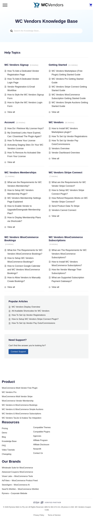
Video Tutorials (8, 450)
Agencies (37, 436)
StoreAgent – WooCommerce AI (16, 485)
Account (9, 122)
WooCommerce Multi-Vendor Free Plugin (19, 388)
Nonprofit (37, 449)
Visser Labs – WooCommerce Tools (17, 476)
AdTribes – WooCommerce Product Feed (20, 480)
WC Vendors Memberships (20, 172)
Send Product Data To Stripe (66, 206)
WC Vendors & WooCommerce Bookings (19, 405)
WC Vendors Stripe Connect (65, 172)
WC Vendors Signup (16, 64)
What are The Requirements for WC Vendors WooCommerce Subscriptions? (69, 254)
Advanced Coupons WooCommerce (17, 472)
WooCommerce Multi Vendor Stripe (17, 396)
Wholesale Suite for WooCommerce (17, 468)
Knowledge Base (9, 441)
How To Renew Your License (21, 140)
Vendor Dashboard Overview (66, 152)
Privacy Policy (38, 515)
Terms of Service (54, 515)
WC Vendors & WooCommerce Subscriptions (21, 414)
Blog (4, 437)
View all (11, 112)
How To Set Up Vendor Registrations (69, 136)
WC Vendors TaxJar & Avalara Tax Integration (21, 418)
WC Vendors (56, 122)
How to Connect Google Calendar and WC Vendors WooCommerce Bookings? (23, 269)
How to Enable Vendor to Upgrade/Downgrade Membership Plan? (23, 210)
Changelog (6, 454)
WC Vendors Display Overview (26, 307)
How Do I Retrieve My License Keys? (25, 128)
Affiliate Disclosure (41, 445)
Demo (4, 433)
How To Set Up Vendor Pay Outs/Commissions (33, 323)
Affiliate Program (40, 440)
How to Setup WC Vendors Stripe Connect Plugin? (35, 319)
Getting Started (58, 64)
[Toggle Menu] (5, 5)
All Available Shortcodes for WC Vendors (30, 311)
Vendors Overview (61, 148)
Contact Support (18, 351)
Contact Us (38, 453)
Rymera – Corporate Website (14, 493)
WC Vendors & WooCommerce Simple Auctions (22, 409)
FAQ (4, 445)
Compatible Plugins (41, 432)
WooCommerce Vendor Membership (17, 401)
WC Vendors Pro (9, 392)
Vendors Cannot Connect (64, 210)
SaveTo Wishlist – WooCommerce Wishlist (20, 489)
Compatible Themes (42, 427)
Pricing (5, 428)
